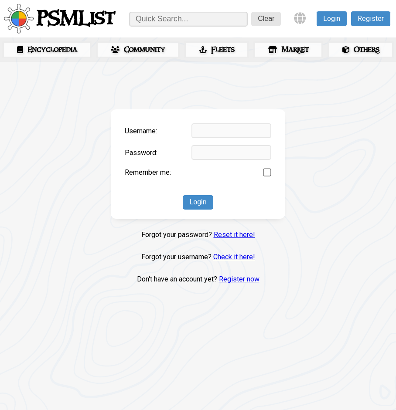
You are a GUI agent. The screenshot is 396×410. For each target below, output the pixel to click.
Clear (266, 18)
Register (371, 18)
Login (331, 18)
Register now (239, 279)
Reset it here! (234, 234)
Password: (141, 153)
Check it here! (234, 257)
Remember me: (148, 172)
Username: (141, 131)
